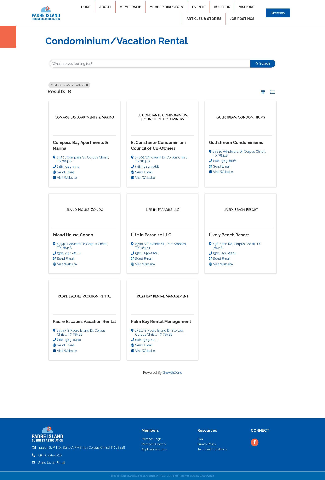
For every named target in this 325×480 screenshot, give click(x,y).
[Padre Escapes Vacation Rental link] (84, 296)
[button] (263, 92)
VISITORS (246, 7)
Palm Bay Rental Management (161, 321)
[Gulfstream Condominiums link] (240, 117)
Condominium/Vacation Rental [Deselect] (69, 85)
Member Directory (154, 444)
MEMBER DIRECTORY (167, 7)
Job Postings (242, 19)
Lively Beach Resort (229, 234)
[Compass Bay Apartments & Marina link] (84, 117)
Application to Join (154, 449)
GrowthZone (172, 373)
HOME (86, 7)
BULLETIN (222, 7)
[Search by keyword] (150, 64)
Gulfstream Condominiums (236, 142)
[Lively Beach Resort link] (240, 210)
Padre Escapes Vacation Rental (84, 321)
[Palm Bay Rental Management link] (162, 296)
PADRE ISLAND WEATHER (162, 402)
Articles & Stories (204, 19)
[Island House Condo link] (84, 210)
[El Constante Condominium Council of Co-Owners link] (162, 117)
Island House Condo (73, 234)
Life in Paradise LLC (151, 234)
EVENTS (198, 7)
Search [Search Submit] (263, 63)
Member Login (151, 439)
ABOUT (105, 7)
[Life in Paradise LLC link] (162, 210)
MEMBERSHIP (130, 7)
